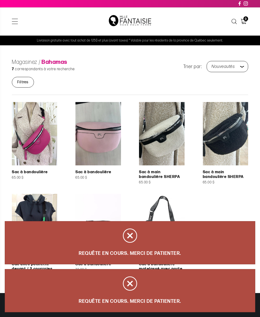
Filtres (22, 82)
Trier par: (192, 67)
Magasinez (24, 62)
